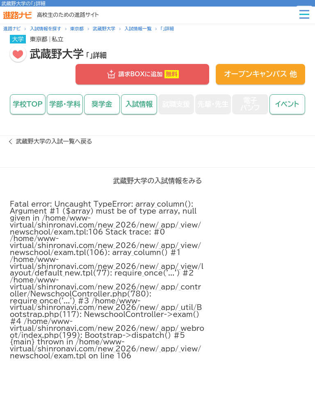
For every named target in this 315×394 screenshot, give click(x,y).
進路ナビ (12, 28)
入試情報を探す (45, 28)
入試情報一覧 (137, 28)
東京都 (77, 28)
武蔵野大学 (104, 28)
